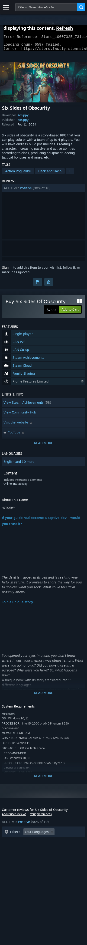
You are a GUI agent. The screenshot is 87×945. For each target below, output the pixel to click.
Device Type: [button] (14, 863)
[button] (43, 191)
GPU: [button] (61, 856)
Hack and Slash (49, 174)
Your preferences (41, 817)
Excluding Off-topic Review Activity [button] (31, 842)
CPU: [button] (45, 856)
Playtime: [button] (12, 849)
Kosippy (23, 118)
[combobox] (46, 7)
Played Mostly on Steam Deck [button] (50, 849)
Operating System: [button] (19, 856)
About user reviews (14, 817)
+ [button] (70, 174)
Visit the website (18, 425)
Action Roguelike (18, 174)
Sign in (7, 270)
